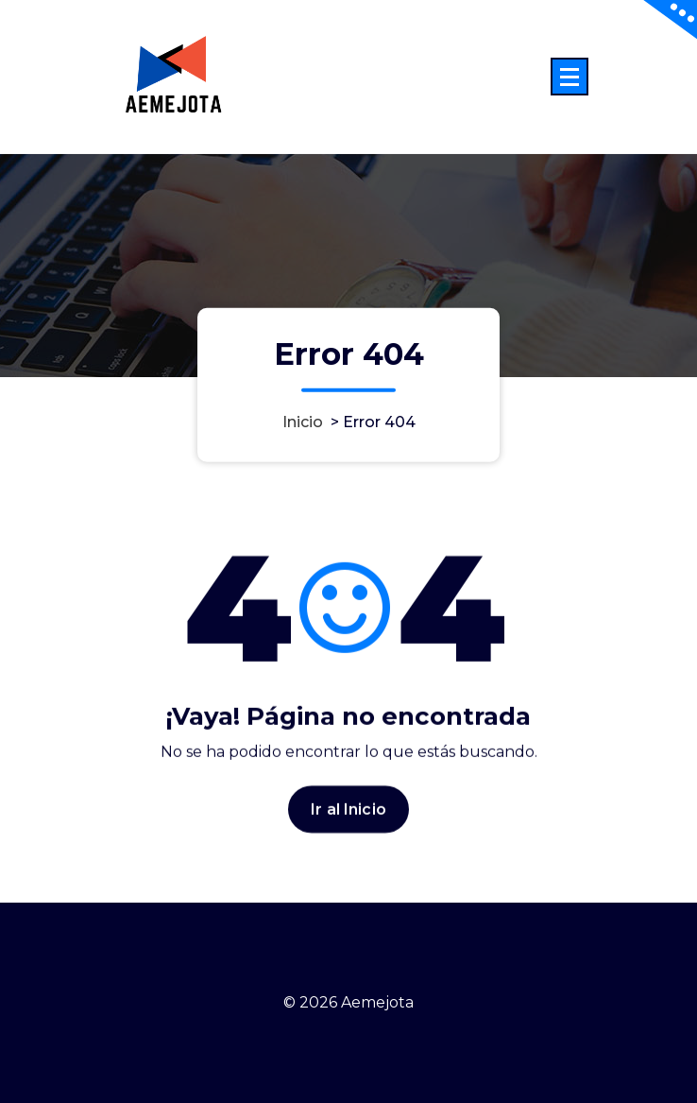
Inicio (302, 422)
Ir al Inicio (348, 815)
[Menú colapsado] (569, 76)
